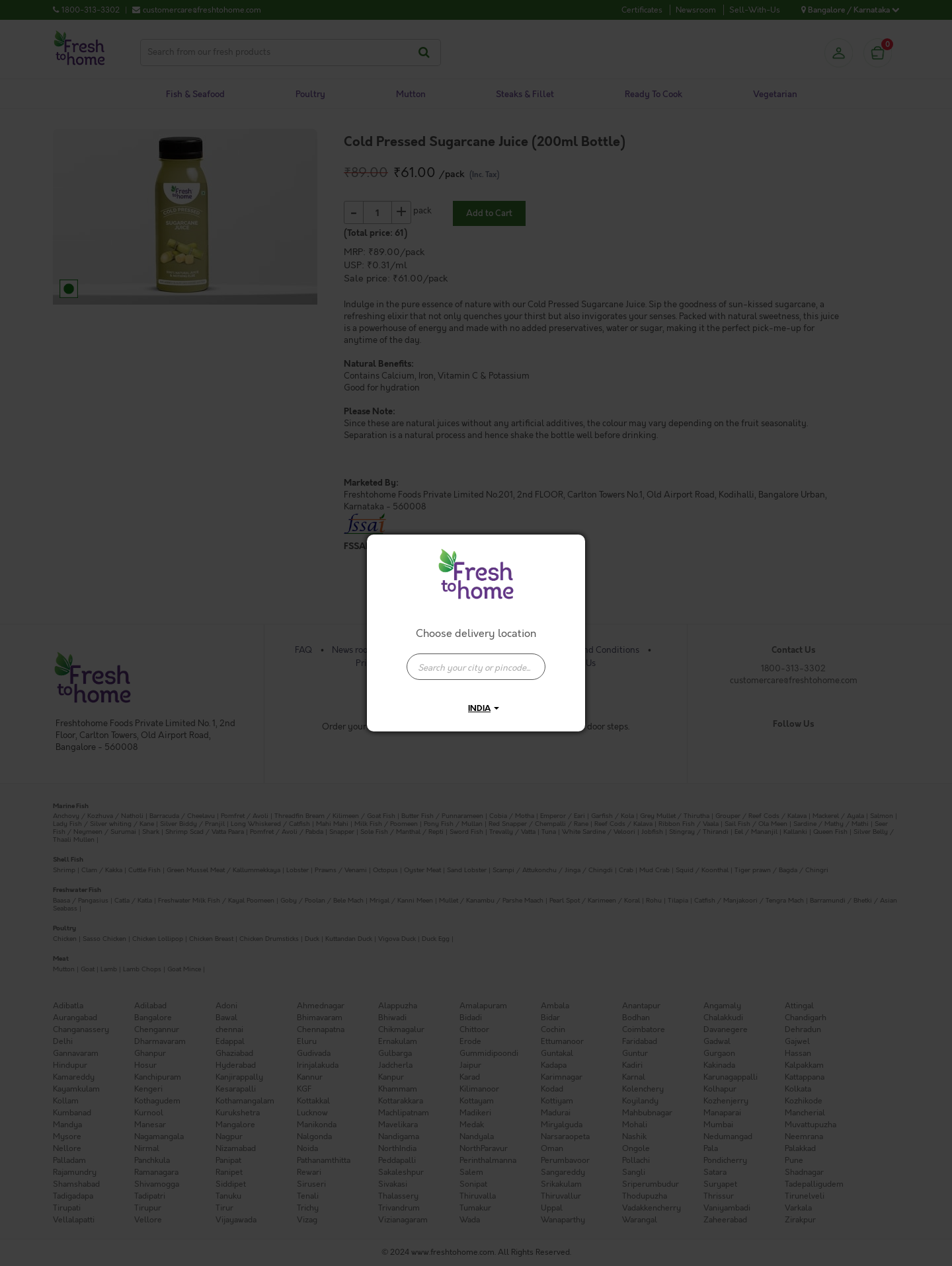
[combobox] (476, 660)
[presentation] (476, 666)
